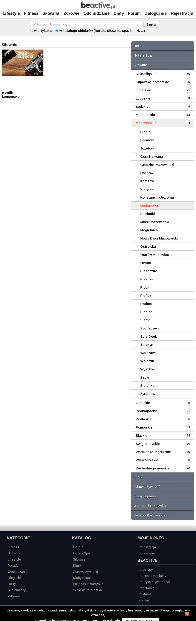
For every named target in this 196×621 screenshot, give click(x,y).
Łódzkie (142, 106)
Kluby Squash (144, 496)
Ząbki (144, 377)
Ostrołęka (148, 246)
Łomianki (147, 214)
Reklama (144, 594)
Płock (144, 287)
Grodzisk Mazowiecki (157, 165)
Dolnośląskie (146, 74)
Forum (134, 13)
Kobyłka (146, 189)
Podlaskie (144, 419)
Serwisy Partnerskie (149, 515)
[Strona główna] (98, 8)
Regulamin (146, 588)
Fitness (31, 13)
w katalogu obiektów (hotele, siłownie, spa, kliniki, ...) (102, 30)
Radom (146, 304)
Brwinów (147, 140)
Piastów (146, 279)
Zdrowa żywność (146, 487)
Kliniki (138, 477)
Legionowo (149, 205)
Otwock (146, 263)
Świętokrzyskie (148, 444)
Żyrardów (147, 394)
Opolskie (143, 403)
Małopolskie (145, 115)
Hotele (138, 46)
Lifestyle (11, 13)
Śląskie (141, 435)
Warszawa (148, 353)
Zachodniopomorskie (153, 468)
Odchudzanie (96, 13)
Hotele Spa (142, 55)
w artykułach (44, 30)
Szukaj (151, 24)
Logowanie (146, 553)
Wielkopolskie (147, 460)
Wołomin (147, 361)
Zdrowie (71, 13)
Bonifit (8, 93)
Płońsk (145, 295)
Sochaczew (149, 328)
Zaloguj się (156, 13)
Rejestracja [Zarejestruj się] (182, 13)
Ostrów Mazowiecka (156, 255)
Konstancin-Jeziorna (157, 197)
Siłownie (140, 65)
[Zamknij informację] (187, 614)
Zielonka (147, 385)
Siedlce (146, 312)
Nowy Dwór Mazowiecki (159, 238)
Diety (119, 13)
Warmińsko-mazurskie (153, 452)
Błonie (145, 132)
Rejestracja (147, 547)
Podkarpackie (147, 411)
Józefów (147, 148)
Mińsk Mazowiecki (154, 222)
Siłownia (51, 13)
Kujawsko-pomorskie (152, 82)
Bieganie (14, 578)
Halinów (146, 173)
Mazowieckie (146, 123)
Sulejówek (148, 336)
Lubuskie (143, 98)
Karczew (147, 181)
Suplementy (16, 590)
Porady (13, 565)
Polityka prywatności (154, 582)
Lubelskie (143, 90)
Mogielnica (149, 230)
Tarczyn (146, 345)
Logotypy (145, 569)
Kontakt (144, 600)
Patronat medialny (152, 576)
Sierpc (145, 320)
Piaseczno (148, 271)
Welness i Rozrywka (149, 506)
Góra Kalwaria (151, 156)
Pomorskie (144, 427)
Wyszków (147, 369)
